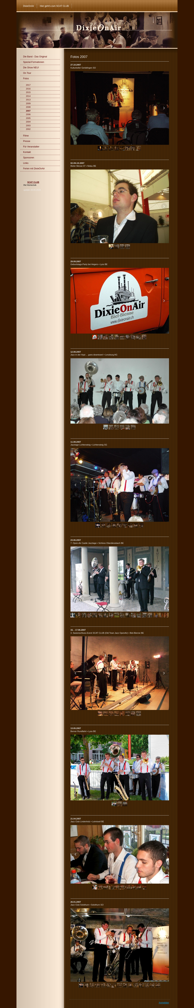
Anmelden (164, 1002)
